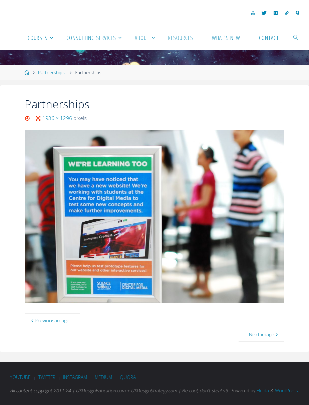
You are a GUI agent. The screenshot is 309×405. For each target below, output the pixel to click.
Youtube (20, 377)
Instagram (75, 377)
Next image (264, 334)
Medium (103, 377)
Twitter (46, 377)
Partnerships (51, 72)
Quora (128, 377)
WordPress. (287, 390)
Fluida (262, 390)
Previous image (49, 320)
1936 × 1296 (57, 118)
